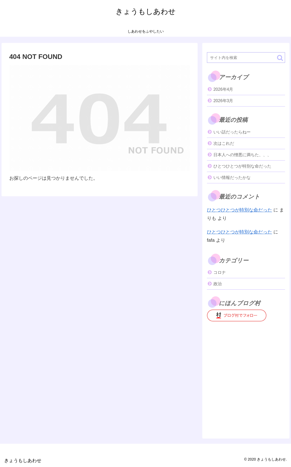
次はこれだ (223, 143)
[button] (280, 58)
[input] (246, 57)
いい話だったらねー (232, 132)
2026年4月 (223, 89)
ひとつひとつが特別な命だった (242, 166)
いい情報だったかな (232, 177)
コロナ (219, 272)
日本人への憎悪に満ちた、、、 (242, 155)
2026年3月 (223, 101)
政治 (217, 284)
